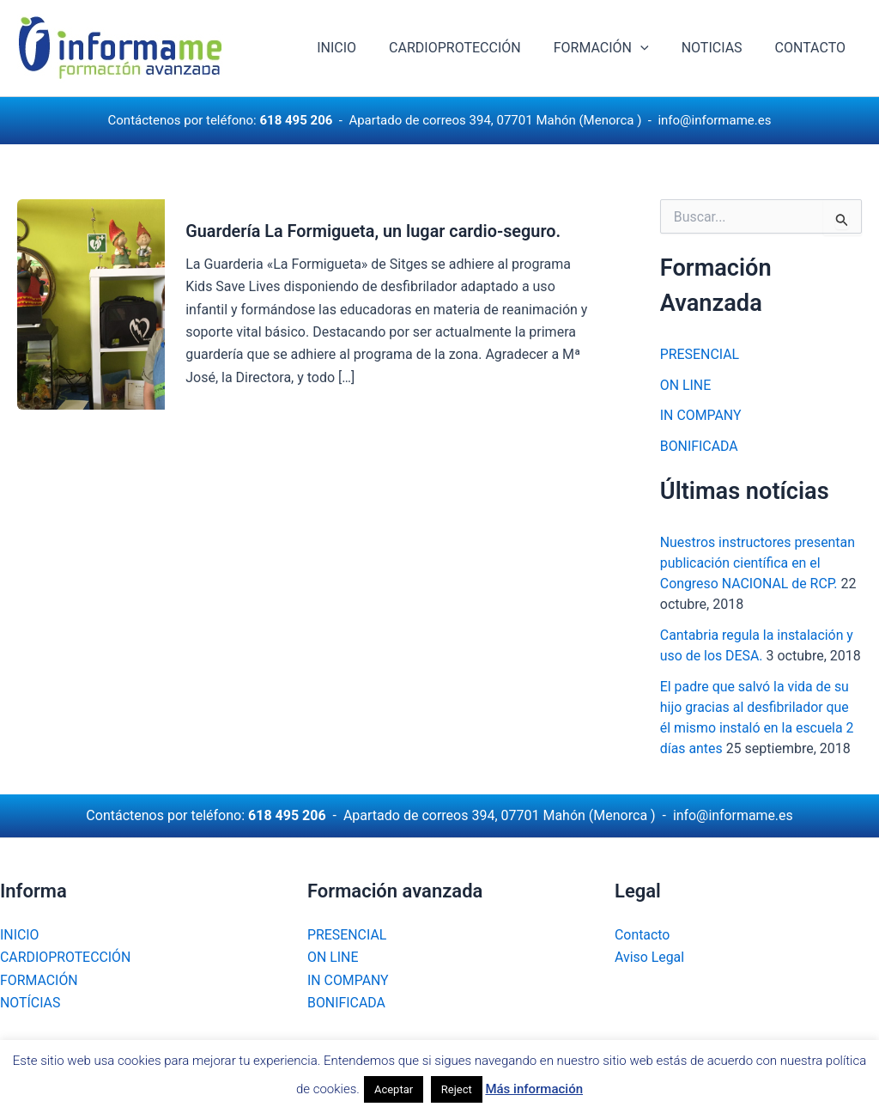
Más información (534, 1089)
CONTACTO (813, 48)
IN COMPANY (701, 416)
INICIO (359, 48)
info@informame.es (714, 120)
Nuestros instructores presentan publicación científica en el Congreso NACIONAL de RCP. (758, 564)
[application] (653, 48)
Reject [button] (456, 1089)
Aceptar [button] (393, 1089)
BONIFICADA (699, 447)
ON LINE (686, 385)
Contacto (642, 935)
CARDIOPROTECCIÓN (473, 48)
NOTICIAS (719, 48)
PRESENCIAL (700, 354)
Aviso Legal (650, 957)
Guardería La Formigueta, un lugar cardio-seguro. (374, 231)
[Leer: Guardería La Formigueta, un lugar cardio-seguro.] (91, 303)
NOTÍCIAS (30, 1002)
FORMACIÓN (614, 48)
